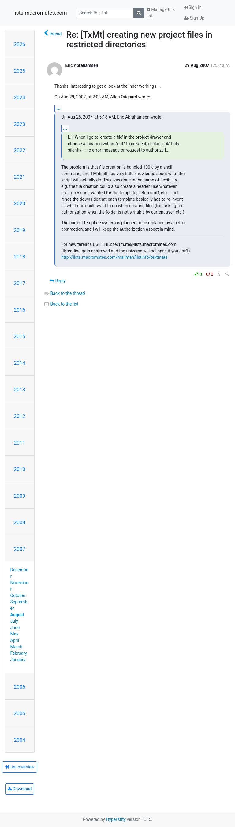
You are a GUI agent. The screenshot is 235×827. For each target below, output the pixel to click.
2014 (19, 363)
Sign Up (194, 18)
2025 (19, 71)
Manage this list (161, 12)
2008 (19, 522)
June (15, 627)
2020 (19, 203)
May (14, 633)
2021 (19, 177)
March (16, 646)
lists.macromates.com (40, 13)
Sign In (193, 7)
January (18, 659)
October (17, 595)
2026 (19, 44)
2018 (19, 257)
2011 (19, 443)
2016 (19, 310)
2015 (19, 336)
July (14, 621)
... (58, 108)
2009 (19, 496)
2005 (19, 713)
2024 (19, 97)
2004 (19, 740)
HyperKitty (116, 819)
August (17, 614)
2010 (19, 469)
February (18, 653)
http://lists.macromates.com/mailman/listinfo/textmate (114, 257)
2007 (19, 549)
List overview (20, 766)
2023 (19, 124)
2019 (19, 230)
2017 (19, 283)
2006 (19, 687)
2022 (19, 150)
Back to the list (61, 304)
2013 (19, 389)
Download (20, 788)
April (14, 640)
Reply (57, 280)
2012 (19, 416)
